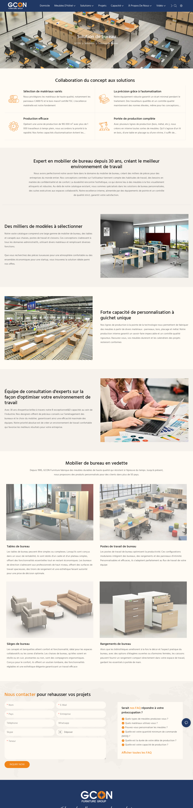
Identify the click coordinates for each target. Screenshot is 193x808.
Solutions (89, 43)
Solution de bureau (108, 43)
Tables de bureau (18, 546)
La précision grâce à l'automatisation (137, 91)
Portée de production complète (134, 119)
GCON (77, 43)
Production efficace (36, 119)
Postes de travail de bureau (118, 546)
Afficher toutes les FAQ (137, 752)
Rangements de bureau (115, 644)
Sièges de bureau (18, 644)
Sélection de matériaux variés (42, 91)
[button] (171, 5)
